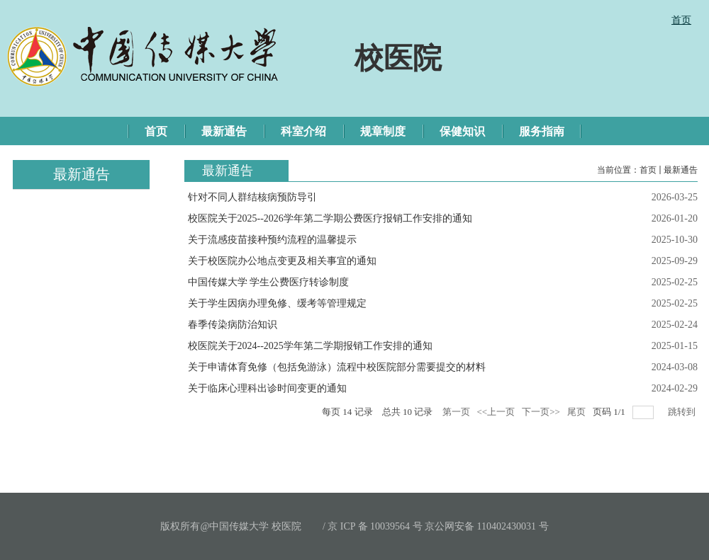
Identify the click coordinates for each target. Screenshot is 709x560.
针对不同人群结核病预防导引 (252, 197)
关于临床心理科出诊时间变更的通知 (267, 388)
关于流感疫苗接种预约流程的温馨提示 (272, 239)
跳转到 (683, 411)
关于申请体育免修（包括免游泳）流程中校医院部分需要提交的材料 (337, 367)
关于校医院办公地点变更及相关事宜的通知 (282, 261)
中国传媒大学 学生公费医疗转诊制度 (269, 282)
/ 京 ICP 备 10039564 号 (373, 526)
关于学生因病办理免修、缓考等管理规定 (277, 303)
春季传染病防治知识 (232, 324)
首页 (648, 170)
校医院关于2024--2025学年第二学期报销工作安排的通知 (310, 346)
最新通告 (681, 170)
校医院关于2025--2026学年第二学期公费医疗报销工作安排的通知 (330, 218)
